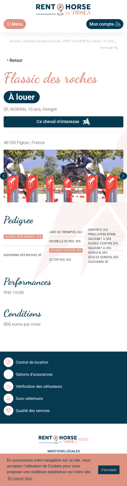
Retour (14, 60)
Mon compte (104, 24)
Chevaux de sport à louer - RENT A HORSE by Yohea (62, 41)
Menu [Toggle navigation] (15, 24)
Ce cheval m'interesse (63, 122)
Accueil (15, 41)
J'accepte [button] (109, 470)
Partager (108, 48)
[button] (3, 176)
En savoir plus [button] (20, 478)
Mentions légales (64, 451)
